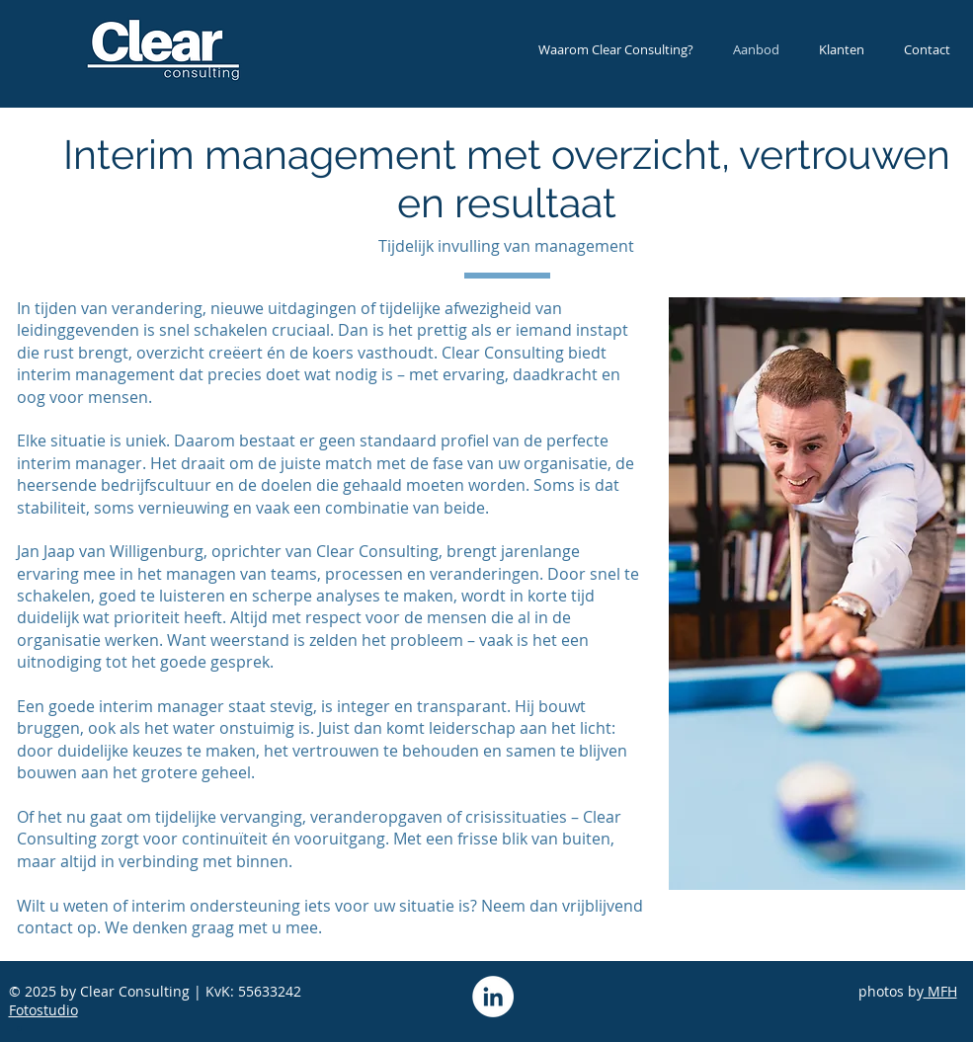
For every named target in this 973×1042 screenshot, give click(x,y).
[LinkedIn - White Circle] (493, 996)
